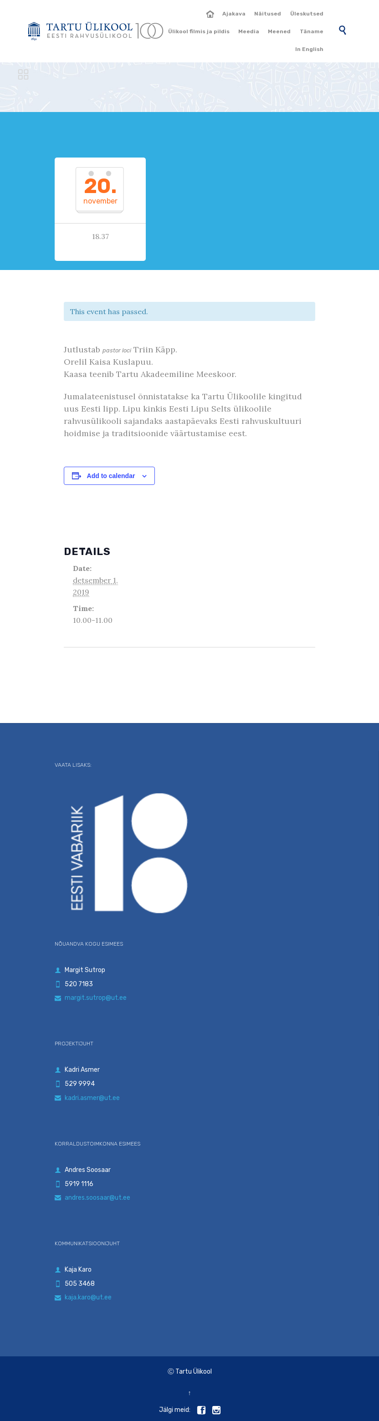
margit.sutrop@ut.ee (91, 998)
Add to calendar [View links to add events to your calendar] (111, 475)
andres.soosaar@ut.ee (92, 1198)
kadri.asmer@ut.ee (87, 1098)
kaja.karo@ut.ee (83, 1297)
